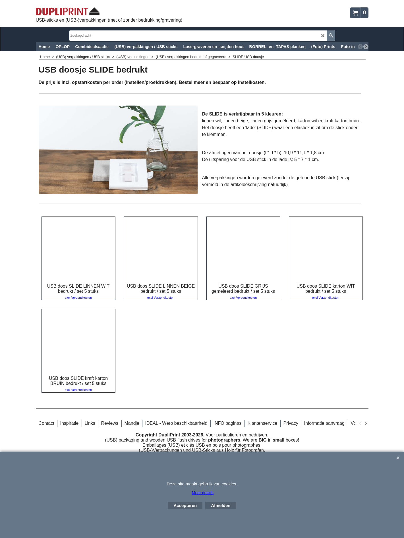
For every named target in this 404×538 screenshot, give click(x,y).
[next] (365, 46)
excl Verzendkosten (78, 297)
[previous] (360, 46)
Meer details (203, 492)
